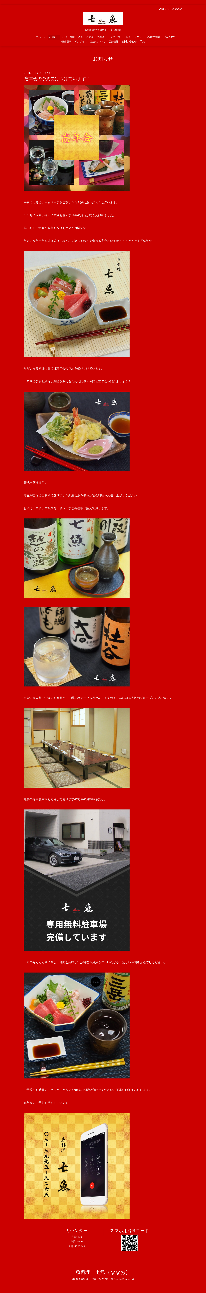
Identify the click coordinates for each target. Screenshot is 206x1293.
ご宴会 (100, 37)
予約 (142, 41)
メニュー (139, 37)
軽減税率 (66, 41)
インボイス (81, 41)
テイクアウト (115, 37)
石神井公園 (153, 37)
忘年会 (60, 368)
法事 (80, 37)
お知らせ (54, 37)
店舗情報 (113, 41)
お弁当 (90, 37)
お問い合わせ (129, 41)
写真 (128, 37)
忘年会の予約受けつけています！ (57, 79)
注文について (97, 41)
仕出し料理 (68, 37)
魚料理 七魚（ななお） (103, 1272)
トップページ (38, 37)
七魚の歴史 (169, 37)
